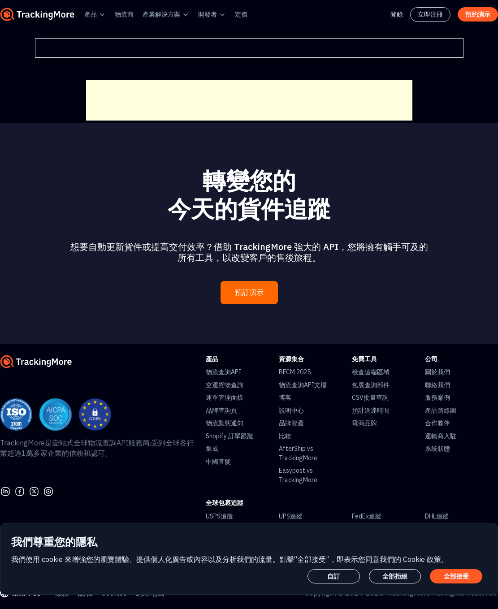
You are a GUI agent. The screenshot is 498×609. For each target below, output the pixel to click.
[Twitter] (34, 490)
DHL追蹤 (437, 516)
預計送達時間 (371, 410)
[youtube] (48, 490)
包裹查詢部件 (371, 385)
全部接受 (456, 576)
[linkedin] (5, 490)
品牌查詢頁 (221, 410)
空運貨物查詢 (224, 385)
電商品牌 (364, 423)
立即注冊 (430, 14)
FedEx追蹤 (366, 516)
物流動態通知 (224, 423)
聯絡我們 (437, 385)
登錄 (396, 14)
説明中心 (291, 410)
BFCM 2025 (295, 372)
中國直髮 (218, 462)
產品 (90, 14)
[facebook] (19, 490)
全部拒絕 (394, 576)
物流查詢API (223, 372)
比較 (285, 436)
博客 (285, 397)
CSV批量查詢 (370, 397)
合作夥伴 (437, 423)
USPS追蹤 (219, 516)
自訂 (333, 576)
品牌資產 (291, 423)
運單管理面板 (224, 397)
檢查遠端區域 (371, 372)
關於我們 (437, 372)
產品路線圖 (440, 410)
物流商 (124, 14)
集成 (212, 449)
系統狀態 (437, 449)
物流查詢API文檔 (303, 385)
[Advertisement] (249, 100)
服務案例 (437, 397)
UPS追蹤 (291, 516)
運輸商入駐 (440, 436)
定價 (241, 14)
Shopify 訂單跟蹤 (229, 436)
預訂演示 (249, 292)
